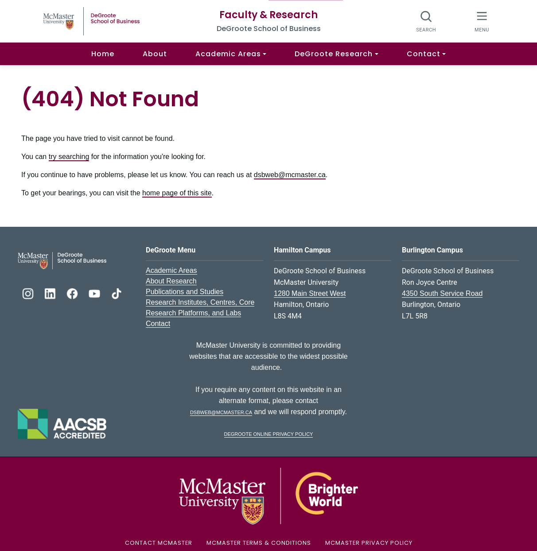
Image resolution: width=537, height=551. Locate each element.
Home (102, 54)
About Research (171, 281)
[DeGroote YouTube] (95, 292)
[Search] (426, 21)
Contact (158, 323)
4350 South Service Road (442, 293)
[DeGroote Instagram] (29, 292)
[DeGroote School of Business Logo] (62, 260)
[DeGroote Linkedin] (51, 292)
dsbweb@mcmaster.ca (290, 174)
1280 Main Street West (310, 293)
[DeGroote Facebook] (73, 292)
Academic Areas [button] (228, 54)
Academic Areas (171, 270)
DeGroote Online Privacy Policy (268, 433)
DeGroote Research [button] (334, 54)
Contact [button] (423, 54)
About (155, 54)
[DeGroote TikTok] (116, 292)
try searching (69, 156)
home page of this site (177, 193)
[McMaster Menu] (482, 21)
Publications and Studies (184, 291)
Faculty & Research (268, 15)
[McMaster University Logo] (268, 495)
